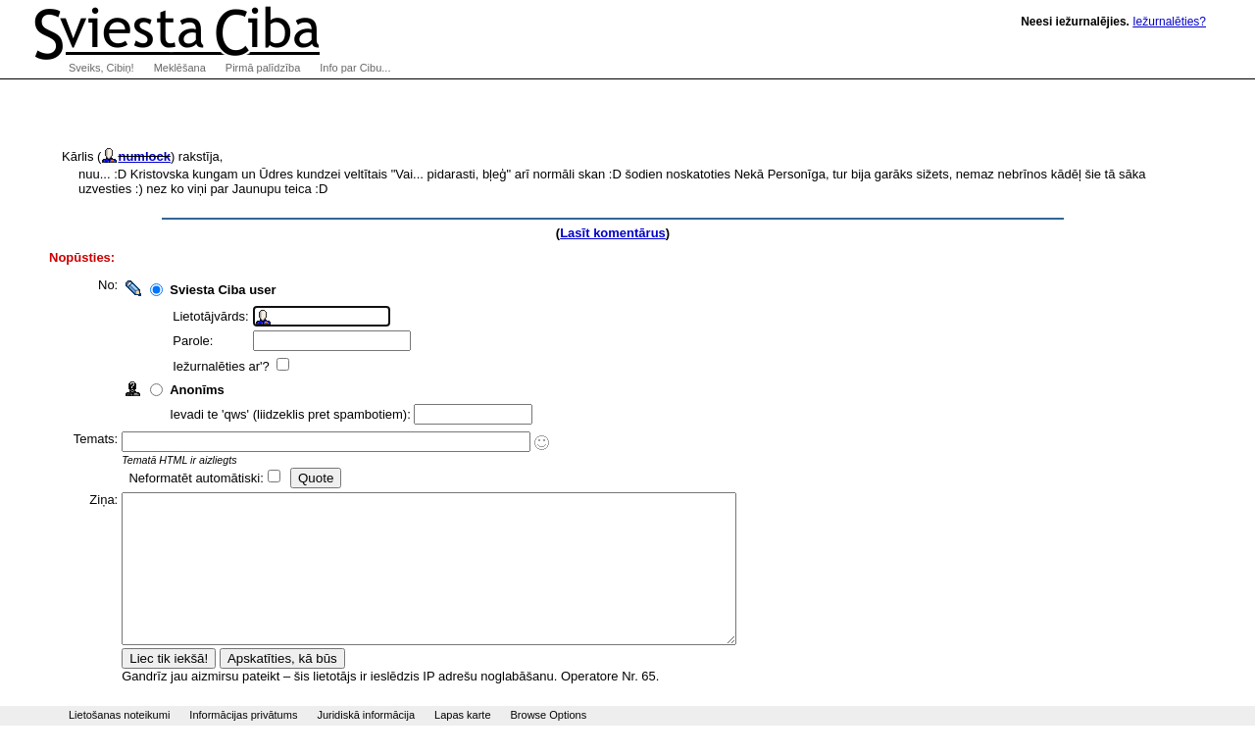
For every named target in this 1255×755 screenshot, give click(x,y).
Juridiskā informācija (366, 744)
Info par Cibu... (355, 68)
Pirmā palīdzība (263, 68)
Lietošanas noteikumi (119, 744)
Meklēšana (180, 68)
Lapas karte (462, 744)
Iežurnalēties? (1169, 21)
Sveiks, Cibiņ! (101, 68)
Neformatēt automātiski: (204, 478)
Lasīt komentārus (613, 233)
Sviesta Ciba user (231, 289)
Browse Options (549, 744)
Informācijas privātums (243, 744)
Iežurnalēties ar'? (231, 366)
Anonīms (205, 389)
